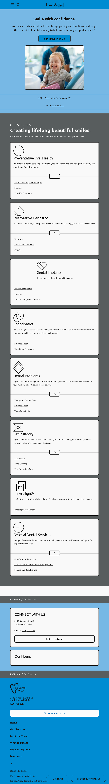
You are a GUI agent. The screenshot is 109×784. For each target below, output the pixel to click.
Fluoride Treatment (23, 193)
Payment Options (20, 749)
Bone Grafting (20, 463)
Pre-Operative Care (23, 469)
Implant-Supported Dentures (27, 299)
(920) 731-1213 (58, 105)
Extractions (19, 458)
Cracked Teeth (21, 343)
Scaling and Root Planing (25, 570)
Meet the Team (18, 736)
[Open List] (54, 176)
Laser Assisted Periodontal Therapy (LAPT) (33, 564)
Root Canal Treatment (24, 244)
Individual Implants (23, 288)
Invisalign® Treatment (24, 509)
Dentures (18, 239)
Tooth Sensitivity (22, 411)
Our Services (17, 729)
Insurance (16, 756)
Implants (18, 294)
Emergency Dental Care (25, 400)
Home (13, 722)
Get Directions (54, 638)
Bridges (17, 250)
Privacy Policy (16, 781)
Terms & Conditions (33, 781)
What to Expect (19, 742)
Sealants (18, 188)
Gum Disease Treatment (25, 559)
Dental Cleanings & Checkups (28, 182)
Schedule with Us (54, 38)
